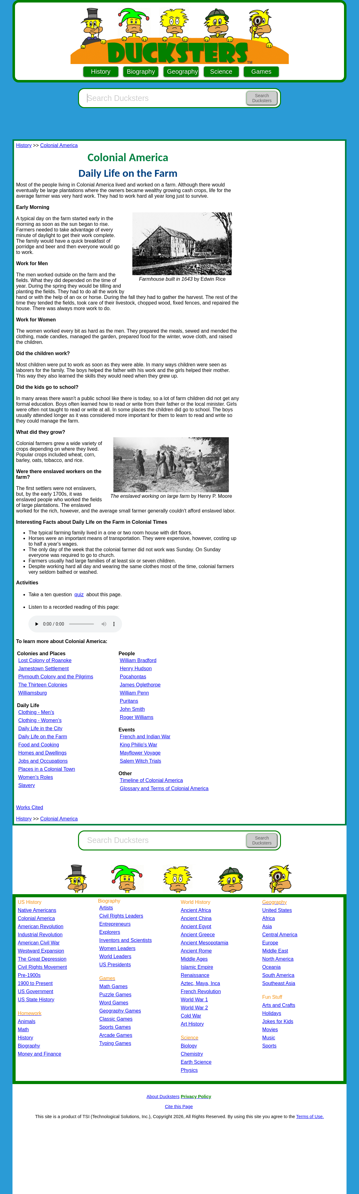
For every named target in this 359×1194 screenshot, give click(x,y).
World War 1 (194, 999)
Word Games (113, 1002)
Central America (280, 934)
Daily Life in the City (40, 728)
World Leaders (115, 956)
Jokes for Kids (277, 1021)
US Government (35, 991)
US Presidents (115, 964)
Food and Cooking (38, 744)
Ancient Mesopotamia (204, 942)
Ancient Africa (196, 910)
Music (268, 1037)
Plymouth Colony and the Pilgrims (55, 676)
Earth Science (196, 1062)
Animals (26, 1021)
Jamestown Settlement (43, 668)
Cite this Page (179, 1106)
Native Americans (37, 910)
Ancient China (196, 918)
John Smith (132, 709)
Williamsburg (32, 693)
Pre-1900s (29, 975)
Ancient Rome (196, 951)
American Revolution (40, 926)
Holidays (271, 1013)
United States (277, 910)
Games (261, 71)
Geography (182, 71)
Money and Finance (39, 1054)
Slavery (26, 785)
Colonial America (59, 145)
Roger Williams (137, 717)
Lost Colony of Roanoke (44, 660)
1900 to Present (35, 983)
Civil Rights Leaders (121, 916)
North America (277, 959)
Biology (189, 1045)
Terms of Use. (310, 1116)
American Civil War (39, 942)
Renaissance (195, 975)
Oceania (271, 967)
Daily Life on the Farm (42, 736)
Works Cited (29, 807)
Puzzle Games (115, 994)
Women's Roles (35, 777)
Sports (269, 1045)
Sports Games (115, 1027)
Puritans (129, 701)
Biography (141, 71)
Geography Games (120, 1010)
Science (221, 71)
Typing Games (115, 1043)
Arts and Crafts (278, 1005)
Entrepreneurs (114, 924)
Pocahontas (133, 676)
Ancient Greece (198, 934)
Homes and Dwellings (42, 753)
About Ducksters (163, 1096)
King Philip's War (138, 744)
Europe (270, 942)
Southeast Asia (278, 983)
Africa (268, 918)
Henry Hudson (136, 668)
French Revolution (201, 991)
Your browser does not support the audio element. (75, 624)
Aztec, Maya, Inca (200, 983)
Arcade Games (115, 1035)
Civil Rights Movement (42, 967)
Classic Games (115, 1019)
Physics (189, 1070)
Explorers (109, 932)
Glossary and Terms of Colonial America (164, 788)
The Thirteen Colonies (42, 684)
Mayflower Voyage (140, 753)
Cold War (191, 1015)
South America (278, 975)
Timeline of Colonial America (151, 780)
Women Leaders (117, 948)
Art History (192, 1024)
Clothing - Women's (39, 720)
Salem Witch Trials (140, 761)
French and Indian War (145, 736)
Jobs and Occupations (42, 761)
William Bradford (138, 660)
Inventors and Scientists (125, 940)
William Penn (134, 693)
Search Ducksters (262, 98)
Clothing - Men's (36, 712)
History (101, 71)
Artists (106, 907)
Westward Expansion (41, 951)
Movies (270, 1029)
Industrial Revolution (40, 934)
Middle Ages (194, 959)
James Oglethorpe (140, 684)
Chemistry (192, 1054)
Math (23, 1029)
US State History (36, 999)
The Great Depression (42, 959)
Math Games (113, 986)
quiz (79, 594)
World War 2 (194, 1007)
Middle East (275, 951)
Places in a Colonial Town (46, 769)
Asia (267, 926)
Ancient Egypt (196, 926)
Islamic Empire (197, 967)
